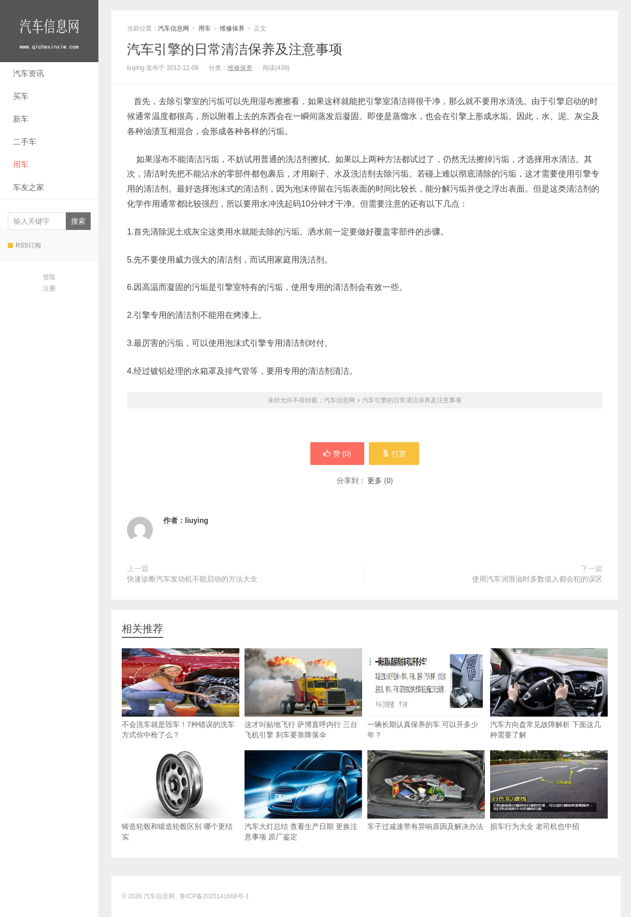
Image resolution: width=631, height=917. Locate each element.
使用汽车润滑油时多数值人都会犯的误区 (537, 579)
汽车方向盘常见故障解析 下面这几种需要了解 (549, 693)
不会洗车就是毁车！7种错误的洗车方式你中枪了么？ (180, 693)
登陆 (49, 277)
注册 (49, 288)
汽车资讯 (28, 73)
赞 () (337, 453)
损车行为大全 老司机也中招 (549, 790)
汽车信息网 (49, 31)
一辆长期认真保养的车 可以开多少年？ (426, 693)
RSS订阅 (24, 245)
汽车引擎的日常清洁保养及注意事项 (234, 49)
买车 (20, 96)
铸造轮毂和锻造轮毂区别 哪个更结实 (180, 795)
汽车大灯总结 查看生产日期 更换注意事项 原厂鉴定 (303, 795)
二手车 (24, 141)
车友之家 (28, 187)
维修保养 (232, 28)
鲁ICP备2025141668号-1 (214, 896)
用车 (20, 164)
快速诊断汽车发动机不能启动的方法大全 (192, 579)
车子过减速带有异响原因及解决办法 (426, 790)
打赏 (394, 453)
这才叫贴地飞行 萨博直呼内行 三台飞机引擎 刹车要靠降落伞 (303, 693)
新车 (20, 118)
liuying (196, 520)
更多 (374, 480)
